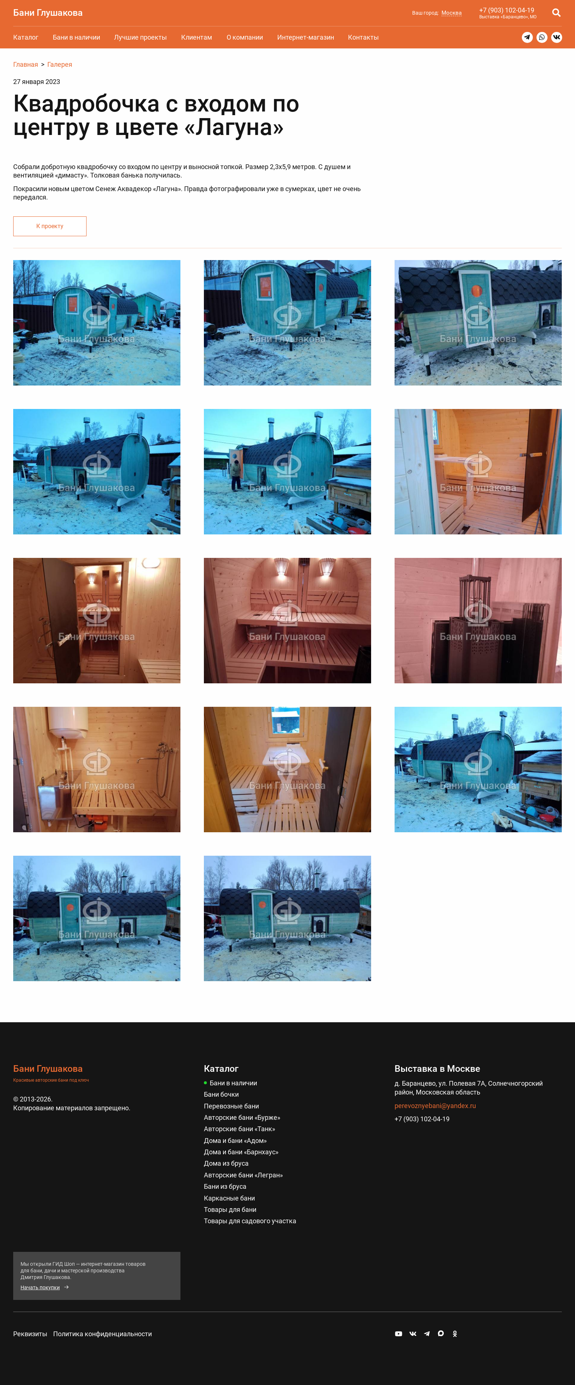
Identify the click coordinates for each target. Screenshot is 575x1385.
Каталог (26, 37)
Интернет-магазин (305, 37)
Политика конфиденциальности (102, 1334)
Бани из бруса (225, 1186)
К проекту (49, 226)
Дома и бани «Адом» (235, 1140)
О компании (245, 37)
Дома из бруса (226, 1163)
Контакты (363, 37)
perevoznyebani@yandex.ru (435, 1106)
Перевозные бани (231, 1106)
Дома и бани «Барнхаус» (241, 1152)
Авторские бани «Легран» (243, 1175)
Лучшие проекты (140, 37)
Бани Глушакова (48, 12)
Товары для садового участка (250, 1221)
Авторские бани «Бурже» (242, 1117)
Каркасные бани (229, 1198)
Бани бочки (221, 1094)
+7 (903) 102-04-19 (506, 10)
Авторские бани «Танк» (239, 1129)
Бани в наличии (76, 37)
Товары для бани (230, 1209)
